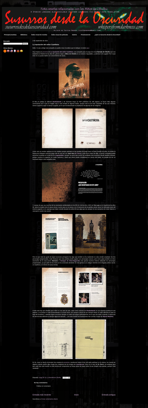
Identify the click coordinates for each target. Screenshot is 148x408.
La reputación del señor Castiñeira (61, 52)
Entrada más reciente (42, 395)
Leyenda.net (80, 364)
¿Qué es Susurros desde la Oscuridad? (107, 35)
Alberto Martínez (108, 316)
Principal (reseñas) (10, 35)
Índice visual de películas (59, 35)
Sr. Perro (78, 153)
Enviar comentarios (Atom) (49, 399)
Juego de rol (42, 377)
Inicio (76, 395)
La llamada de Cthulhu (54, 377)
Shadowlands (56, 101)
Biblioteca (24, 35)
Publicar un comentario (44, 386)
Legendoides (59, 155)
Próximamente (85, 35)
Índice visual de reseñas (39, 35)
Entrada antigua (108, 395)
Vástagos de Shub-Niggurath (70, 261)
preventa (45, 52)
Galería (74, 35)
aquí (88, 48)
